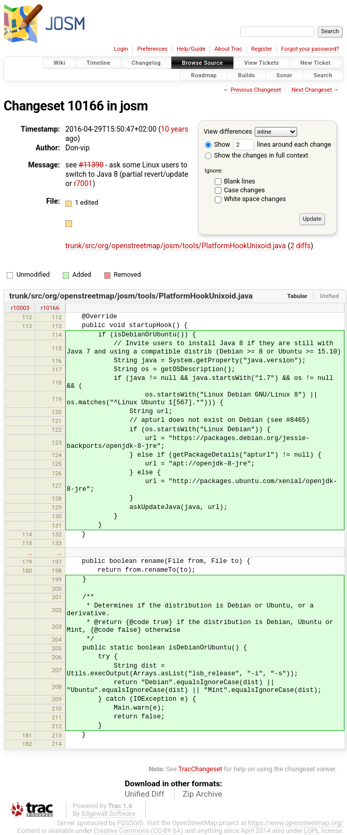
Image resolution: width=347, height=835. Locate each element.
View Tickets (261, 63)
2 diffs (300, 246)
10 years (174, 129)
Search (322, 75)
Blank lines (239, 181)
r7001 (83, 183)
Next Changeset (312, 90)
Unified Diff (144, 794)
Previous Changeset (255, 90)
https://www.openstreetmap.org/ (295, 823)
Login (121, 49)
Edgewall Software (108, 813)
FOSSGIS (130, 823)
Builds (246, 75)
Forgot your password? (310, 49)
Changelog (146, 63)
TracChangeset (200, 769)
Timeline (98, 63)
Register (261, 49)
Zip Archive (202, 794)
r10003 (20, 308)
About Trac (228, 49)
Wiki (59, 63)
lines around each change (282, 144)
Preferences (152, 49)
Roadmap (204, 75)
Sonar (284, 75)
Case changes (244, 190)
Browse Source (202, 63)
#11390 (91, 165)
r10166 (50, 308)
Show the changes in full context (256, 155)
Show (217, 144)
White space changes (255, 199)
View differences (228, 131)
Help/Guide (191, 49)
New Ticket (315, 63)
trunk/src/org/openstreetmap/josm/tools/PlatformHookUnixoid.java (176, 246)
